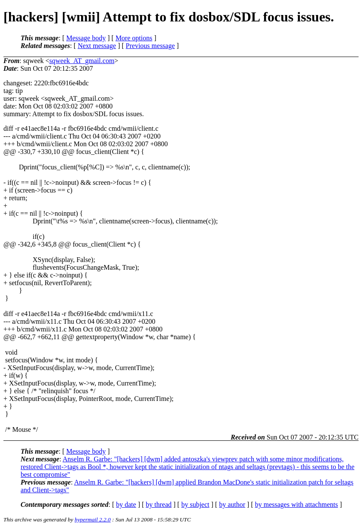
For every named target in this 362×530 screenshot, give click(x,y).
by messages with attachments (296, 504)
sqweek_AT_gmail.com (82, 60)
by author (232, 504)
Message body (86, 38)
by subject (195, 504)
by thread (159, 504)
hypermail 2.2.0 (93, 519)
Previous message (150, 45)
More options (134, 38)
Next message (97, 45)
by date (126, 504)
